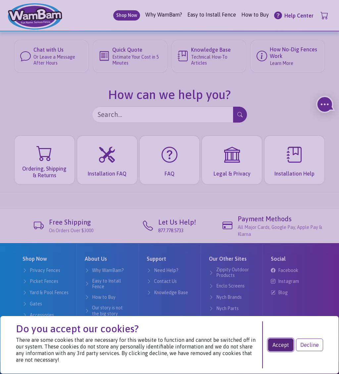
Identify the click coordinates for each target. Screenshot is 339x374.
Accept (280, 345)
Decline (309, 345)
